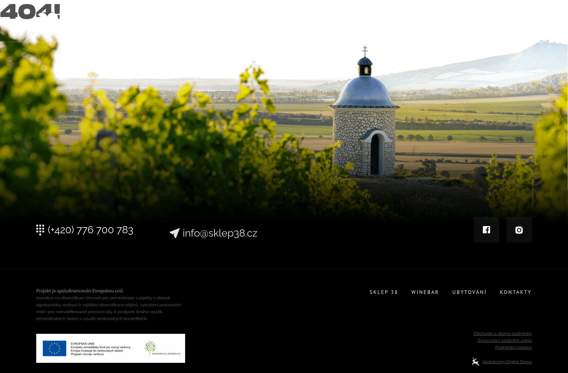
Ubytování (470, 22)
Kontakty (516, 22)
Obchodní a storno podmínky (502, 333)
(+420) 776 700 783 (90, 232)
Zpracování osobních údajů (505, 340)
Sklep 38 (383, 22)
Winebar (425, 22)
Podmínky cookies (513, 347)
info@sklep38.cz (220, 240)
